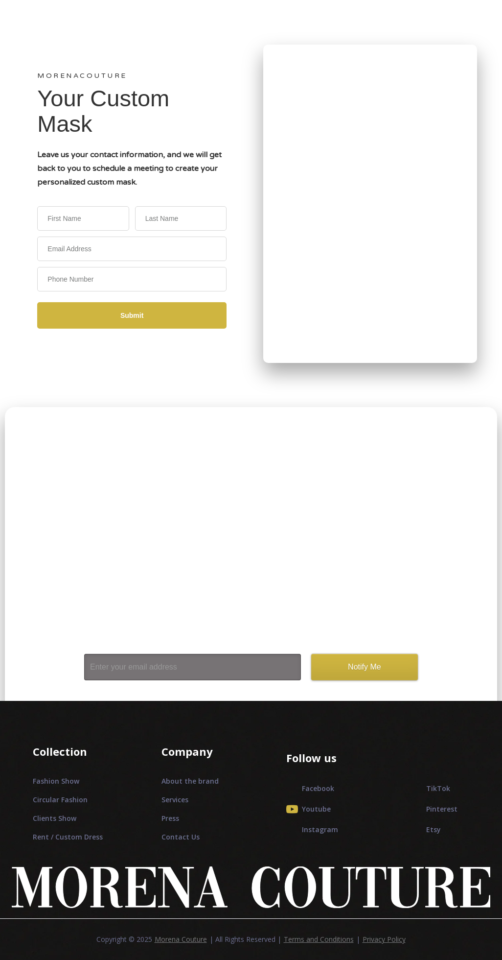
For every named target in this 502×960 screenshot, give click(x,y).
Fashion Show (56, 781)
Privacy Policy (384, 939)
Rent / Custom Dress (68, 836)
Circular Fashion (60, 799)
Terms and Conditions (319, 939)
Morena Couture (181, 939)
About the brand (190, 781)
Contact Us (180, 836)
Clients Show (54, 818)
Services (174, 799)
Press (170, 818)
